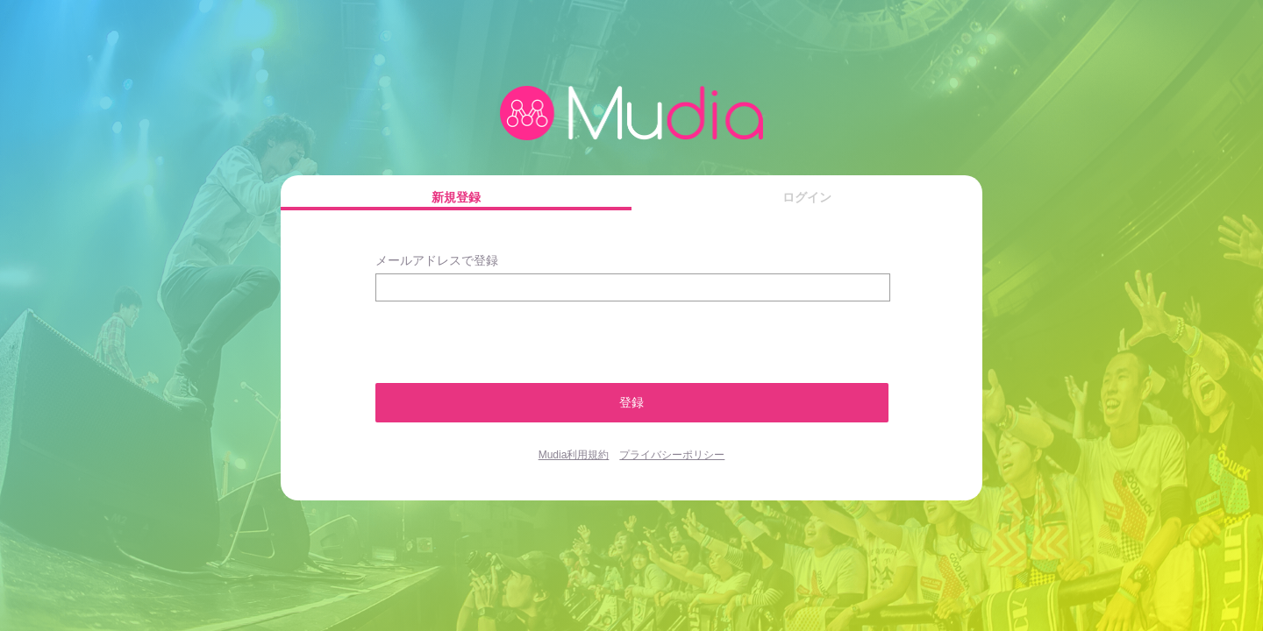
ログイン (806, 197)
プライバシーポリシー (671, 455)
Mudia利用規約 (574, 455)
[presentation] (468, 334)
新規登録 (456, 197)
